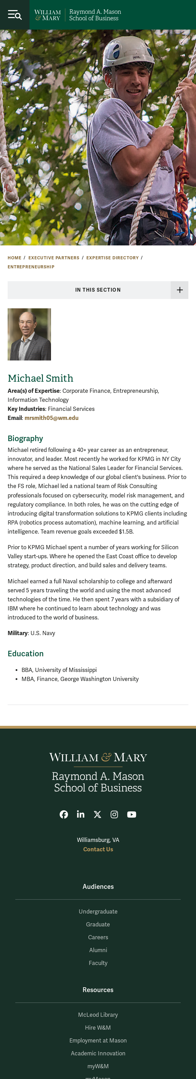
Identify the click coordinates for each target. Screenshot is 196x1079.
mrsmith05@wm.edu (51, 418)
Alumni (98, 950)
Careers (98, 937)
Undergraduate (98, 911)
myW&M (98, 1066)
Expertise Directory (112, 258)
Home (14, 258)
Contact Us (98, 849)
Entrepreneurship (31, 267)
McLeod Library (98, 1015)
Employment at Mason (98, 1040)
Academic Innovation (98, 1053)
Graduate (98, 924)
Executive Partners (53, 258)
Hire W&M (98, 1027)
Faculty (98, 963)
